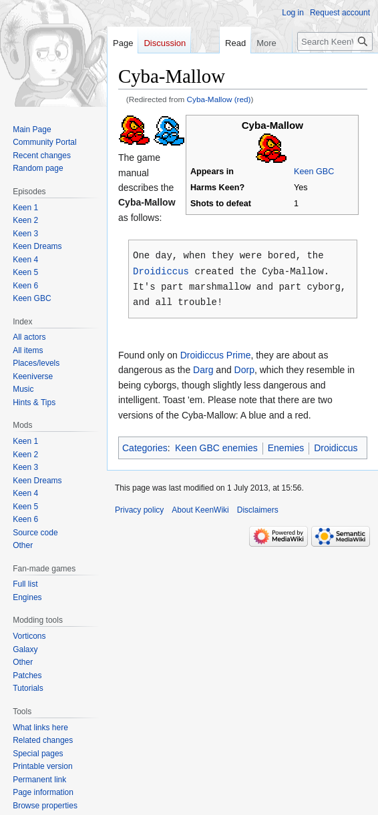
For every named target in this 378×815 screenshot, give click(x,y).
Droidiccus (161, 270)
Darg (203, 367)
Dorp (244, 367)
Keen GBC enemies (216, 445)
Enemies (286, 445)
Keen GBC (314, 171)
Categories (145, 445)
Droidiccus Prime (215, 352)
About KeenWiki (200, 507)
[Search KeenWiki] (335, 41)
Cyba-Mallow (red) (219, 99)
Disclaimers (257, 507)
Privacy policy (139, 507)
